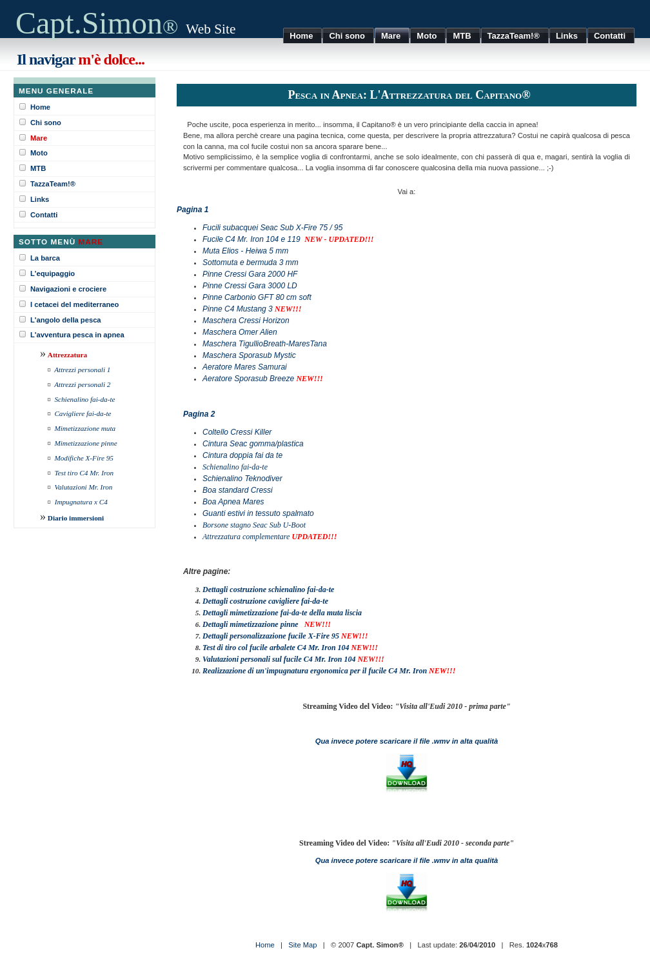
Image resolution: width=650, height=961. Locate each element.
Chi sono (45, 122)
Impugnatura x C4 (81, 502)
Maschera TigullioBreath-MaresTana (264, 343)
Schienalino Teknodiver (242, 478)
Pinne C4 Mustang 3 (237, 308)
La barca (45, 258)
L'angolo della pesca (65, 320)
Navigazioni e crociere (68, 289)
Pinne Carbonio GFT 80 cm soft (256, 297)
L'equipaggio (52, 273)
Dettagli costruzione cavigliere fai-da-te (265, 601)
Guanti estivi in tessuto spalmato (258, 513)
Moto (39, 153)
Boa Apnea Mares (233, 501)
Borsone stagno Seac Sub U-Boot (254, 525)
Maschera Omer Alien (239, 332)
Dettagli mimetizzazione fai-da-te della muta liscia (282, 612)
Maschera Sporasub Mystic (249, 355)
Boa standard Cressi (237, 490)
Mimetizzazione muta (84, 428)
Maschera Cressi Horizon (246, 320)
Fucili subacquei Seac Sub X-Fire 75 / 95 (272, 227)
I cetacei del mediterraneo (74, 304)
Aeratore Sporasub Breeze (248, 378)
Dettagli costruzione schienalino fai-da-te (268, 589)
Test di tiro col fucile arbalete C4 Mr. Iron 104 (276, 647)
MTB (38, 168)
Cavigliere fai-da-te (82, 413)
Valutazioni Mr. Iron (83, 487)
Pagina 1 (192, 209)
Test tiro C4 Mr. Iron (83, 473)
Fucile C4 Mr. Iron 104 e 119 (251, 239)
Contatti (43, 215)
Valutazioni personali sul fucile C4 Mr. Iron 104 (278, 659)
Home (40, 107)
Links (39, 199)
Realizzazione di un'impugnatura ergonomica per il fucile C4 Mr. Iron (315, 670)
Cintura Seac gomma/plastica (253, 443)
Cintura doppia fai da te (242, 455)
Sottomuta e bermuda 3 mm (250, 262)
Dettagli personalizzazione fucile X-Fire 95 (270, 635)
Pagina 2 (199, 414)
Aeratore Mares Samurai (244, 367)
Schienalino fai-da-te (84, 399)
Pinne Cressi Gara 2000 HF (249, 274)
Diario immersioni (76, 518)
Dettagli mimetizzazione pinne (250, 624)
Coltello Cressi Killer (236, 432)
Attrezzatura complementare (246, 536)
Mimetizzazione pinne (85, 443)
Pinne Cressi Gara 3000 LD (249, 285)
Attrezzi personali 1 (82, 369)
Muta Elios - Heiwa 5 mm (245, 250)
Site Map (302, 945)
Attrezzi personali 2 (82, 384)
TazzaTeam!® (52, 184)
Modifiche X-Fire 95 (83, 458)
